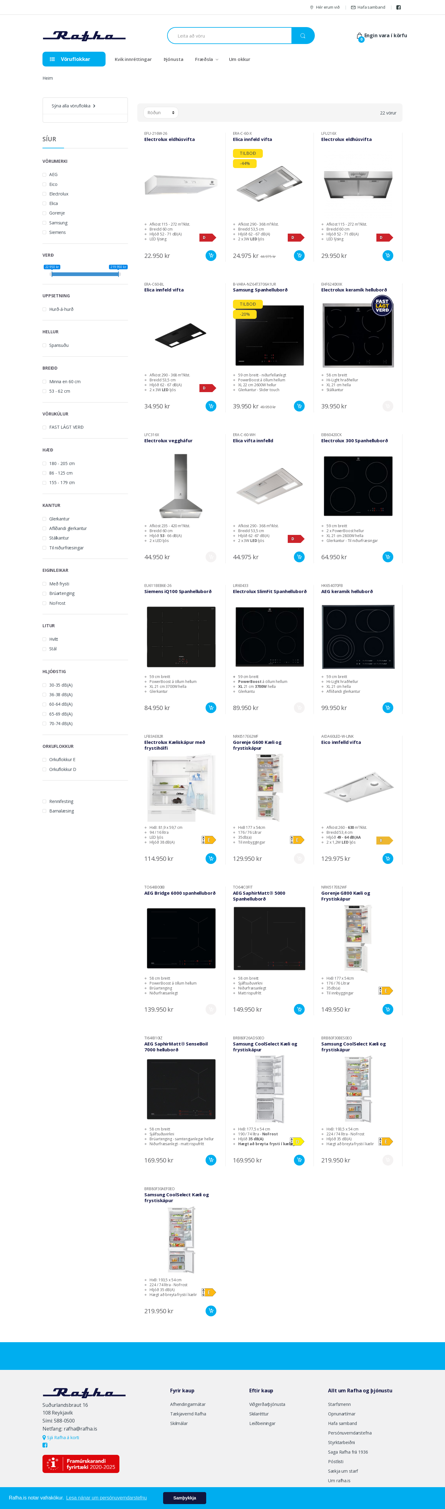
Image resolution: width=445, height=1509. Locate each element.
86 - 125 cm (60, 473)
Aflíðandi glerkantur (68, 528)
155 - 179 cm (62, 482)
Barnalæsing (61, 811)
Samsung (58, 223)
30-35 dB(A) (60, 685)
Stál (52, 649)
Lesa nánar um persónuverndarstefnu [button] (106, 1497)
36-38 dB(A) (60, 694)
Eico (53, 184)
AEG (53, 174)
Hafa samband (368, 7)
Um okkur (239, 59)
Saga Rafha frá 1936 (348, 1452)
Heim (47, 78)
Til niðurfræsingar (66, 548)
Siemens (57, 232)
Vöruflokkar (70, 59)
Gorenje (57, 213)
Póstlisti (335, 1461)
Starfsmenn (339, 1404)
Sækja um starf (343, 1471)
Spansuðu (59, 345)
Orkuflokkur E (62, 759)
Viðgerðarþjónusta (267, 1404)
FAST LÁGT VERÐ (66, 427)
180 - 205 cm (62, 463)
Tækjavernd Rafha (188, 1414)
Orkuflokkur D (62, 769)
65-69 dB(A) (60, 714)
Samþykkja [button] (184, 1497)
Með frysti (59, 584)
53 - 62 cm (59, 391)
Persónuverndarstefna (349, 1433)
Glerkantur (59, 519)
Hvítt (53, 639)
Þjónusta (173, 59)
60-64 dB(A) (60, 704)
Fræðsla (204, 59)
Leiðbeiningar (262, 1423)
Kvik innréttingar (133, 59)
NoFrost (57, 603)
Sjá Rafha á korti (60, 1437)
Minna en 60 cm (65, 381)
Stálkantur (59, 538)
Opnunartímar (341, 1414)
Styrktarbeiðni (341, 1442)
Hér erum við (324, 7)
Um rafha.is (339, 1480)
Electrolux (58, 194)
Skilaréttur (259, 1414)
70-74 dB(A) (60, 723)
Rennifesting (61, 801)
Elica (53, 203)
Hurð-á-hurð (61, 309)
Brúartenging (61, 593)
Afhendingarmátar (188, 1404)
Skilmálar (179, 1423)
